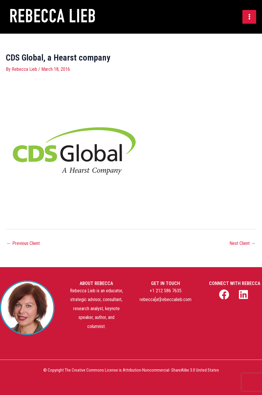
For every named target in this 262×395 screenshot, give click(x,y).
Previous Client (23, 243)
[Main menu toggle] (249, 17)
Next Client (243, 243)
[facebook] (225, 294)
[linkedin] (244, 294)
